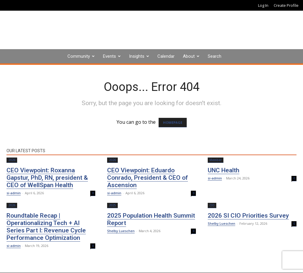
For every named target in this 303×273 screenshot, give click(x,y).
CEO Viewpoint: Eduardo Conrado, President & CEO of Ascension (147, 178)
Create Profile (286, 5)
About (189, 56)
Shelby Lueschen (121, 231)
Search (214, 56)
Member (215, 160)
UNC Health (223, 170)
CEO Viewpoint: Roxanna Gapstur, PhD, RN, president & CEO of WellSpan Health (47, 178)
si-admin (14, 193)
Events (109, 56)
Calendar (166, 56)
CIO (212, 205)
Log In (263, 5)
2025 (112, 205)
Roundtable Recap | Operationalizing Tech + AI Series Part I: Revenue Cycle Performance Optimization (46, 226)
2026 (11, 160)
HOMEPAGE (172, 122)
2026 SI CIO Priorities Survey (248, 215)
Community (78, 56)
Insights (136, 56)
